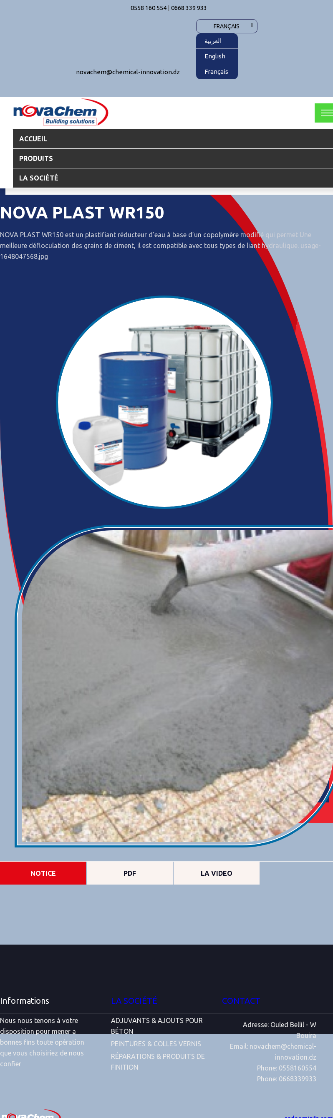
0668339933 (297, 1079)
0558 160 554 (148, 7)
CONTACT (241, 1000)
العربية (213, 40)
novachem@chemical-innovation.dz (128, 71)
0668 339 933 (189, 7)
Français (227, 26)
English (214, 56)
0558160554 (297, 1068)
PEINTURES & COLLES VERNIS (156, 1044)
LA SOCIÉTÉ (134, 1000)
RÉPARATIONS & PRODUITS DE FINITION (158, 1062)
